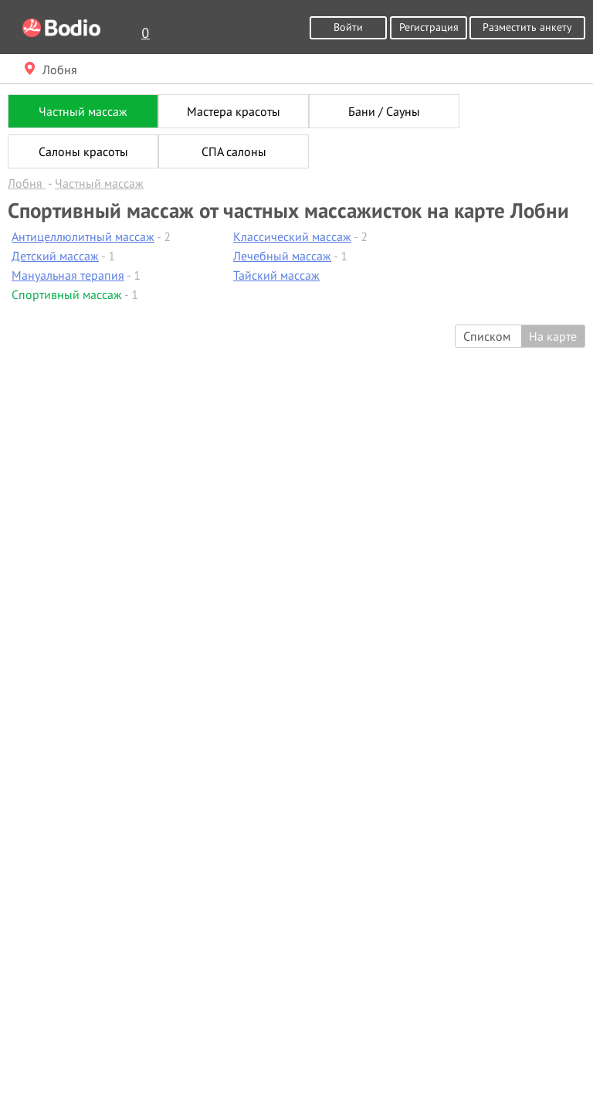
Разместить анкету (527, 26)
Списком (486, 336)
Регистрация (429, 26)
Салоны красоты (83, 151)
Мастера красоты (233, 111)
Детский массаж (55, 256)
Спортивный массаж (67, 294)
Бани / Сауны (384, 111)
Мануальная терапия (68, 275)
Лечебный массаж (282, 256)
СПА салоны (234, 151)
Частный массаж (83, 111)
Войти (348, 26)
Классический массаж (292, 236)
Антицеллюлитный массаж (83, 236)
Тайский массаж (276, 275)
